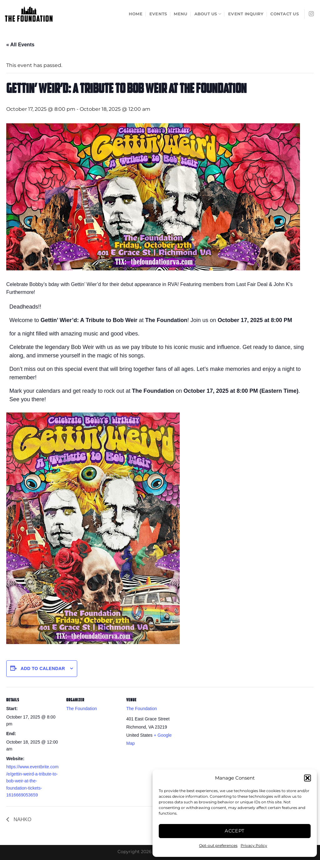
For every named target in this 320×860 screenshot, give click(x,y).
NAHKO (21, 819)
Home (135, 14)
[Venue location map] (219, 730)
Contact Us (284, 14)
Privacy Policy (254, 845)
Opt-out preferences (218, 845)
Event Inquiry (245, 14)
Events (158, 14)
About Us (208, 14)
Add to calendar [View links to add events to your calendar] (43, 668)
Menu (180, 14)
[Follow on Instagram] (311, 14)
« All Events (20, 44)
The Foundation (81, 708)
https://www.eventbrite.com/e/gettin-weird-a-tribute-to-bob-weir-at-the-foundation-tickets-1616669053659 (32, 780)
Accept (235, 831)
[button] (307, 778)
